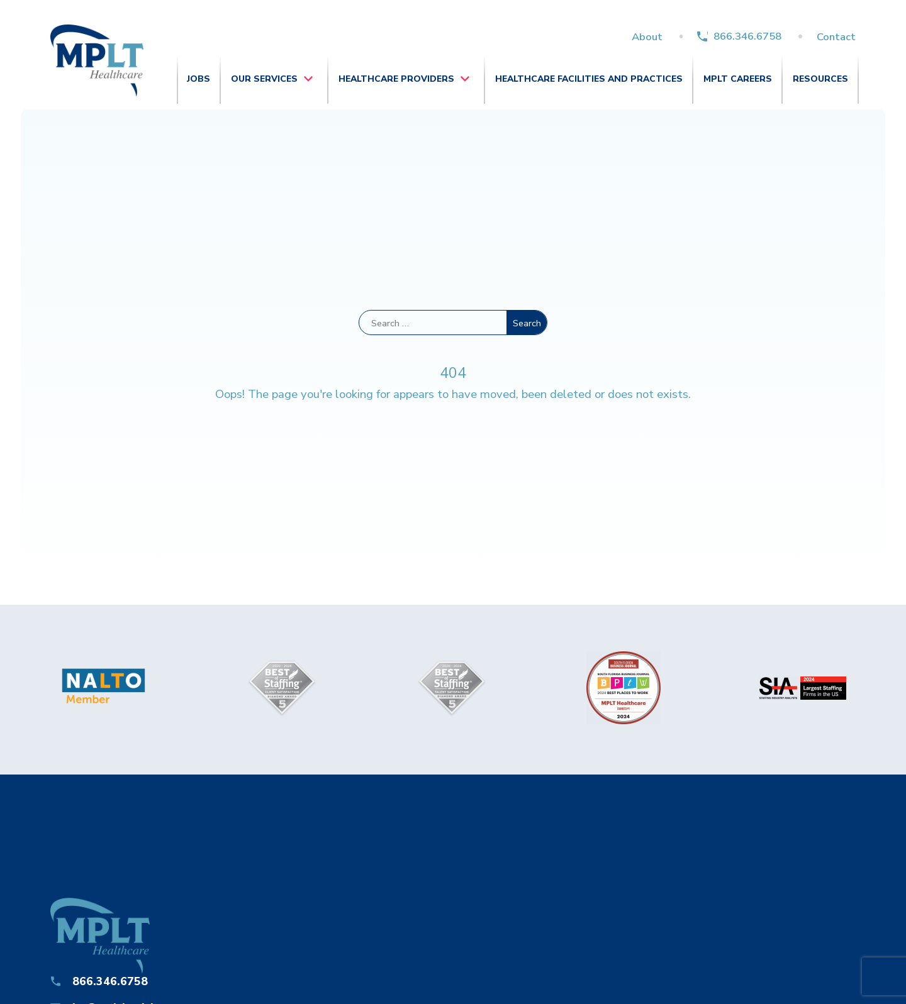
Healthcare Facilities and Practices (589, 79)
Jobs (198, 79)
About (647, 37)
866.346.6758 (747, 36)
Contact (836, 37)
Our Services (264, 79)
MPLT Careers (737, 79)
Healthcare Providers (396, 79)
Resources (820, 79)
